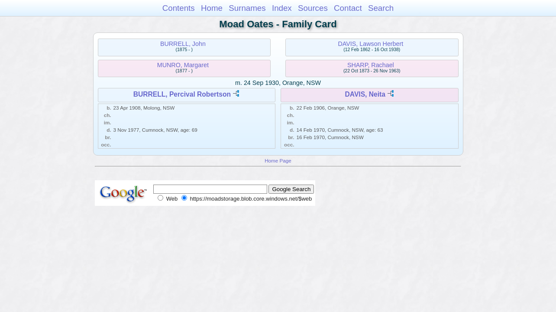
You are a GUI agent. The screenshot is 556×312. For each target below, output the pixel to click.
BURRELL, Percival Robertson (182, 94)
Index (282, 8)
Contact (348, 8)
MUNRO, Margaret (183, 65)
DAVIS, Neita (365, 94)
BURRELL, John (183, 43)
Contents (178, 8)
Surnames (247, 8)
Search (381, 8)
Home (212, 8)
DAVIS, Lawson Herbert (371, 43)
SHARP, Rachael (370, 65)
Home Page (278, 160)
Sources (313, 8)
